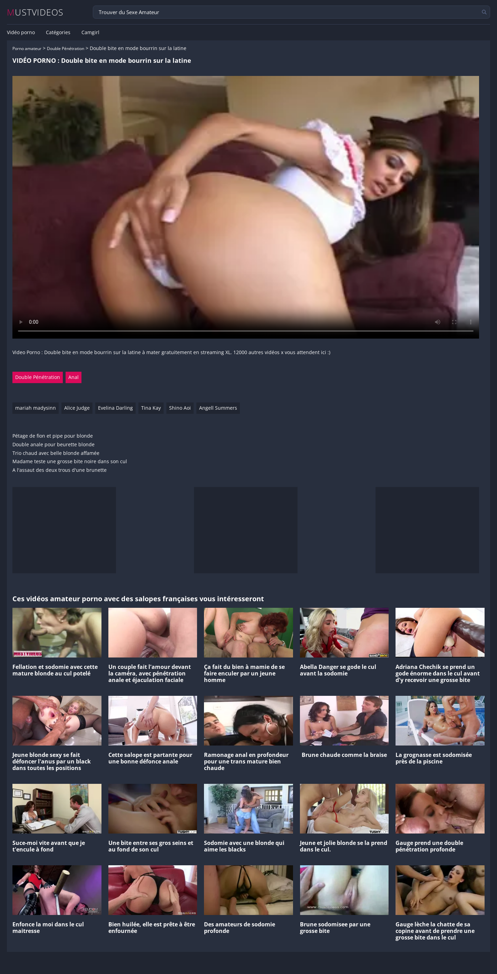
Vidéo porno (21, 32)
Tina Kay (151, 408)
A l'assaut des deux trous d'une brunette (59, 470)
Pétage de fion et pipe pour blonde (52, 436)
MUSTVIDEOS (35, 12)
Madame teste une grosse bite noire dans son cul (69, 462)
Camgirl (90, 32)
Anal (73, 377)
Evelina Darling (115, 408)
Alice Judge (77, 408)
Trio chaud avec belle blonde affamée (55, 453)
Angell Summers (218, 408)
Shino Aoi (180, 408)
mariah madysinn (35, 408)
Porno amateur (26, 48)
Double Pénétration (65, 48)
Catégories (58, 32)
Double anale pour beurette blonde (53, 445)
